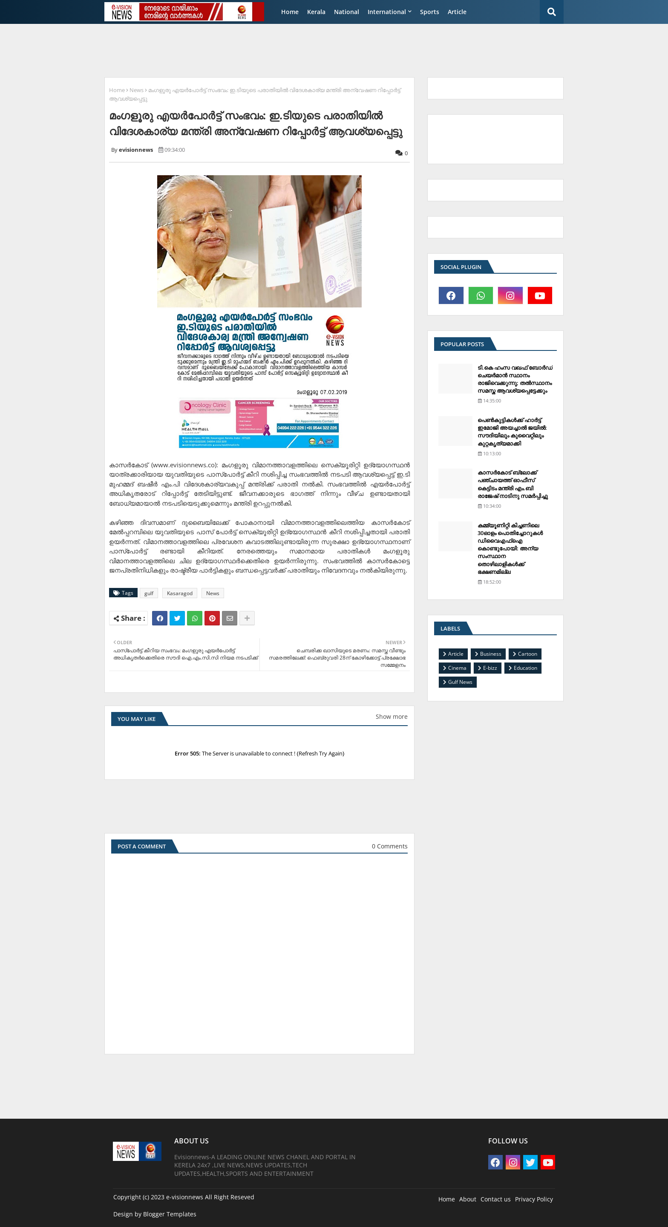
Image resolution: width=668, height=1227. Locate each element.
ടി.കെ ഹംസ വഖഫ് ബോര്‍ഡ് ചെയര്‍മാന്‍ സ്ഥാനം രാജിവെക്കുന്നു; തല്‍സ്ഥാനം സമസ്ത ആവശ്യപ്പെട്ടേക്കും (515, 379)
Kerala (316, 12)
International (387, 12)
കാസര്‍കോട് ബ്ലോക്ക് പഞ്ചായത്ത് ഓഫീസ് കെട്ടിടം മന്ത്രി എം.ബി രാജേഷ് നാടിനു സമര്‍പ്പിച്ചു (513, 484)
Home (290, 12)
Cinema (457, 667)
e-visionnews (184, 1197)
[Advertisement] (306, 49)
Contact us (496, 1199)
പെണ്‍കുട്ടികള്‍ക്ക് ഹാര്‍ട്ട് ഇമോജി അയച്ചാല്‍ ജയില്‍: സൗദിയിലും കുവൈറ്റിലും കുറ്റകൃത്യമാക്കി (512, 431)
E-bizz (490, 667)
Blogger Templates (169, 1214)
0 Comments (390, 846)
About (467, 1199)
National (346, 12)
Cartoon (527, 653)
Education (525, 667)
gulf (148, 593)
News (137, 90)
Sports (429, 12)
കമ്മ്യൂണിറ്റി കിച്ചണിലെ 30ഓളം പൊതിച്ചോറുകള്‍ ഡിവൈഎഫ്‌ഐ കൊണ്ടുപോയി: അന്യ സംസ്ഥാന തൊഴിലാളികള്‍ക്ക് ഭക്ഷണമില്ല (510, 548)
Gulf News (460, 682)
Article (457, 12)
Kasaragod (180, 593)
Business (490, 653)
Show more (392, 716)
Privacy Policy (534, 1199)
